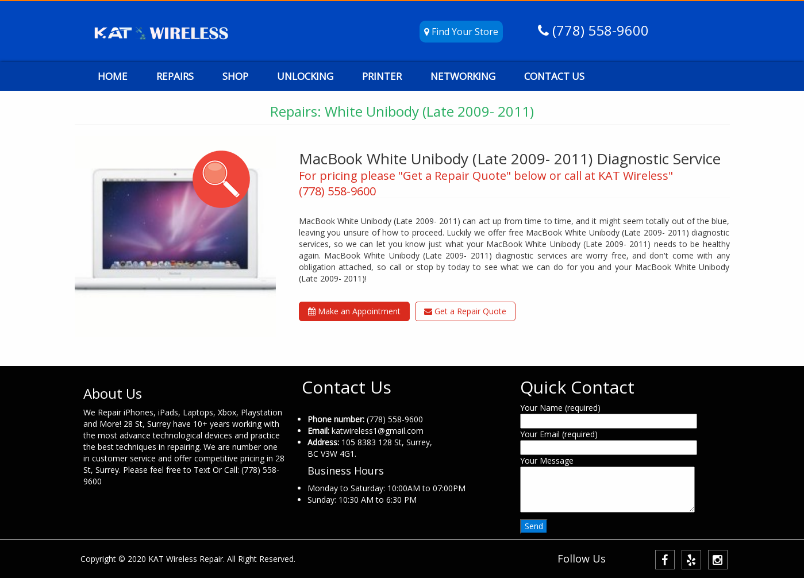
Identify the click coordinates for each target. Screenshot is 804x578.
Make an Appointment (354, 311)
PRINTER (382, 76)
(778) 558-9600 (599, 30)
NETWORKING (462, 76)
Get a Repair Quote (465, 311)
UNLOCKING (305, 76)
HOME (113, 76)
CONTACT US (554, 76)
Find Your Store (461, 31)
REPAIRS (175, 76)
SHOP (235, 76)
